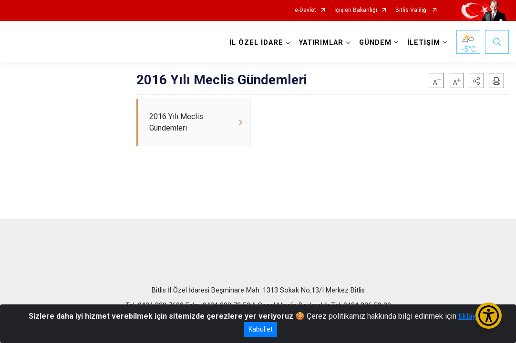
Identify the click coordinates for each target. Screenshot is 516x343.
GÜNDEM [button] (375, 43)
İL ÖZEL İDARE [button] (256, 43)
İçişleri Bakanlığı (355, 10)
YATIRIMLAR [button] (321, 43)
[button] (476, 80)
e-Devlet (305, 10)
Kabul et (260, 329)
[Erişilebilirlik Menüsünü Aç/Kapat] (488, 316)
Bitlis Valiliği (411, 10)
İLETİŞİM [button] (423, 43)
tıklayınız (473, 316)
